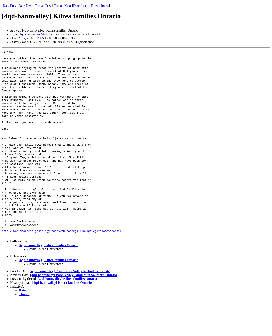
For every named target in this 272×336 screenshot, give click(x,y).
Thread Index (100, 5)
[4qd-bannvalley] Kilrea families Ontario (48, 281)
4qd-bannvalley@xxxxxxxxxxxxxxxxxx (46, 34)
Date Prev (9, 5)
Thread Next (62, 5)
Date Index (80, 5)
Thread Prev (43, 5)
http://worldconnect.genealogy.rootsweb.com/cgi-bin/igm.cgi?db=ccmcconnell (62, 267)
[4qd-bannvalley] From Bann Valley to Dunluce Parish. (70, 307)
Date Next (26, 5)
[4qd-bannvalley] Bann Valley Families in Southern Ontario (73, 311)
